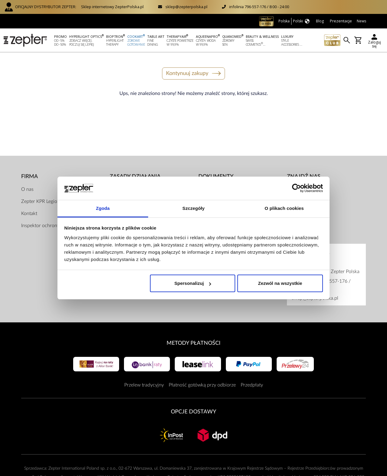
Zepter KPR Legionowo (45, 200)
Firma (29, 175)
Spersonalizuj (192, 283)
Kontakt (29, 212)
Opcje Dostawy (193, 411)
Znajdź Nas (303, 175)
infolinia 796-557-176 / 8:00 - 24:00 (259, 6)
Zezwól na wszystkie (280, 283)
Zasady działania (135, 175)
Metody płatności (193, 342)
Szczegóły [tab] (193, 208)
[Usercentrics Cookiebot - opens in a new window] (296, 188)
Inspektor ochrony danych (48, 224)
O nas (27, 188)
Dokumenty (215, 175)
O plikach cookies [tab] (284, 208)
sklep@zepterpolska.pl (186, 6)
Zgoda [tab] (103, 208)
